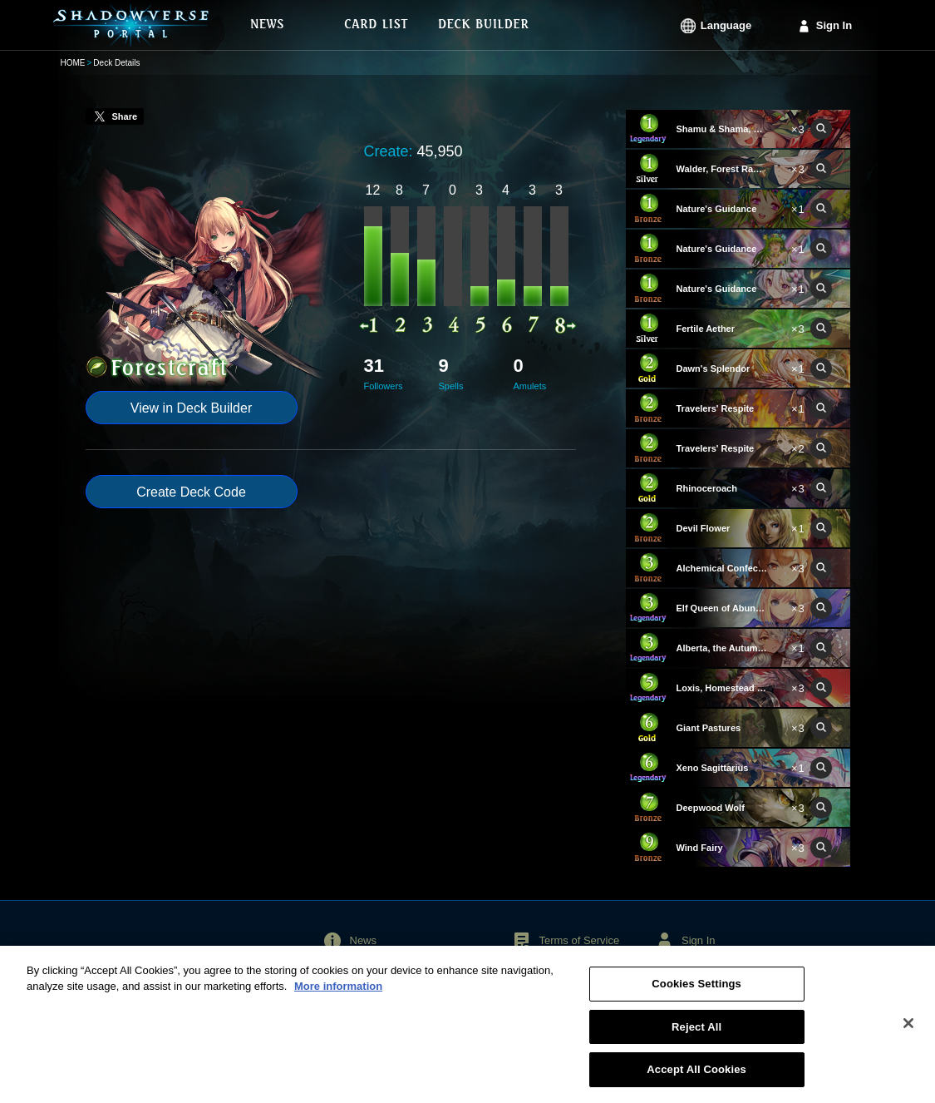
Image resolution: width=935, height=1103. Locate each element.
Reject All (696, 1033)
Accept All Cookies (696, 1077)
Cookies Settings (696, 990)
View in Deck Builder (191, 408)
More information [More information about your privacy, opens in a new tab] (338, 993)
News (363, 940)
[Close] (908, 1029)
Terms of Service (579, 940)
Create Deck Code (191, 492)
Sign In (834, 25)
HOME (73, 62)
